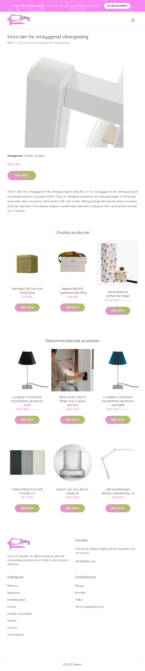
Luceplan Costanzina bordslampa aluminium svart (27, 401)
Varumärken (15, 634)
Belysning (13, 592)
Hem (10, 42)
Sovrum (12, 627)
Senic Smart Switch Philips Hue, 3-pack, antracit (72, 401)
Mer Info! (21, 175)
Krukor (11, 606)
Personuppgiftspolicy (89, 606)
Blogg (79, 585)
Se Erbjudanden (117, 5)
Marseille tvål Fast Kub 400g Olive (27, 291)
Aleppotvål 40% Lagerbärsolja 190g (72, 291)
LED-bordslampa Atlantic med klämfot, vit (118, 491)
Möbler (29, 155)
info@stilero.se (85, 561)
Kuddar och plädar (19, 613)
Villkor (79, 599)
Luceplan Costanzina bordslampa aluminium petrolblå (118, 401)
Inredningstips (16, 599)
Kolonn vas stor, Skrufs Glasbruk (72, 491)
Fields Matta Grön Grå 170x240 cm (27, 491)
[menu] (133, 20)
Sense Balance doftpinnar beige (118, 294)
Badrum (12, 585)
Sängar (40, 155)
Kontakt (80, 592)
